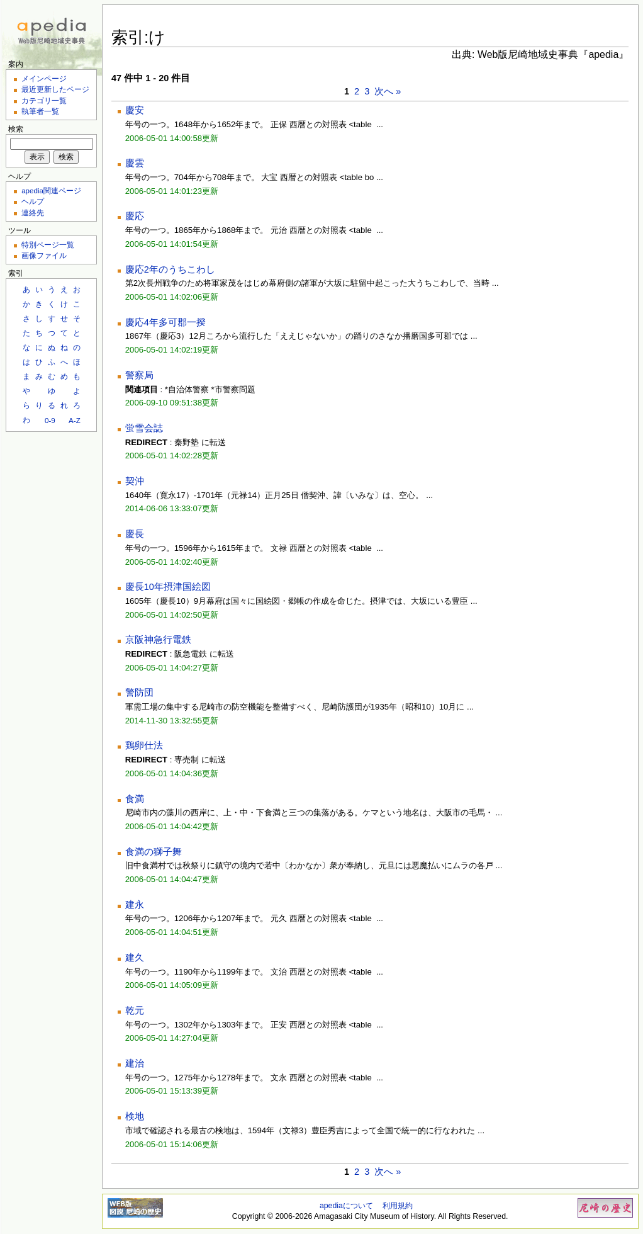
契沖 (134, 481)
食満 (134, 799)
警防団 (139, 693)
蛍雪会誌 (144, 428)
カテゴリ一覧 (44, 100)
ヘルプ (32, 201)
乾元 (134, 1010)
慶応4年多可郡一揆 (165, 322)
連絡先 (32, 212)
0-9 (50, 420)
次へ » (387, 91)
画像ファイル (44, 255)
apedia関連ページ (51, 190)
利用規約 (398, 1205)
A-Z (75, 420)
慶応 (134, 216)
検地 (134, 1116)
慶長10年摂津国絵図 (168, 587)
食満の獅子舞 (153, 852)
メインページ (44, 78)
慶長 (134, 534)
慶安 (134, 110)
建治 (134, 1063)
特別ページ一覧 (47, 245)
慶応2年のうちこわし (170, 269)
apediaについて (346, 1205)
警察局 (139, 375)
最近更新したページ (55, 89)
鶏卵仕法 (144, 745)
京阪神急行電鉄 (158, 640)
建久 (134, 958)
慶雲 (134, 163)
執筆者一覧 (40, 111)
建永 (134, 905)
